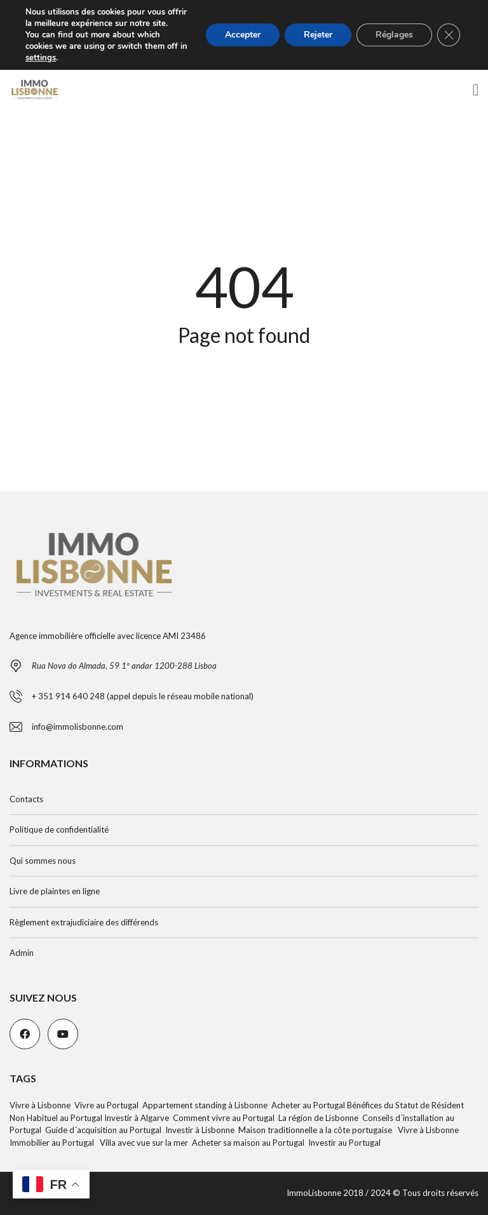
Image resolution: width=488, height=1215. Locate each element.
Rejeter (318, 35)
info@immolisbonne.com (77, 727)
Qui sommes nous (43, 861)
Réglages (394, 35)
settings (40, 58)
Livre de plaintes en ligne (55, 891)
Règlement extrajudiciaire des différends (84, 922)
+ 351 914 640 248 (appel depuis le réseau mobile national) (143, 696)
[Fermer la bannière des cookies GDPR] (448, 34)
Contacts (26, 799)
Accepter (243, 35)
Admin (22, 953)
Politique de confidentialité (59, 829)
